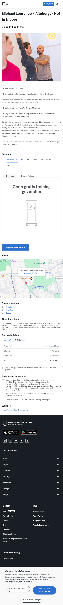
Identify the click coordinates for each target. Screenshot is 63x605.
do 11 (9, 165)
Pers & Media (8, 516)
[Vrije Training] (27, 176)
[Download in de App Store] (11, 433)
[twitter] (16, 440)
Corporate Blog (39, 520)
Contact (6, 520)
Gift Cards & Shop (9, 534)
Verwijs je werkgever (41, 525)
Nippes (8, 313)
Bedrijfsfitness (38, 511)
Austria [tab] (31, 458)
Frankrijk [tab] (31, 476)
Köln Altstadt (10, 307)
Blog (4, 525)
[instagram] (5, 440)
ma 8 (35, 160)
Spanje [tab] (31, 494)
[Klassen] (10, 176)
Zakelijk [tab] (19, 340)
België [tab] (31, 464)
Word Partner (38, 516)
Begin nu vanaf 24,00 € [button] (15, 247)
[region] (31, 586)
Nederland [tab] (31, 482)
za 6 (22, 160)
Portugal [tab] (31, 488)
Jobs (4, 511)
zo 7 (29, 160)
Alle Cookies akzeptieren (44, 590)
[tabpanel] (31, 353)
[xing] (27, 440)
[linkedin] (10, 440)
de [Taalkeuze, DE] (58, 4)
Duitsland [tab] (31, 470)
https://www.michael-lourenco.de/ (15, 410)
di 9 (41, 160)
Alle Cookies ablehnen (19, 589)
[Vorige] (4, 160)
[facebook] (21, 440)
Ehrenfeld (9, 310)
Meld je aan (48, 4)
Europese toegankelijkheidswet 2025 (15, 540)
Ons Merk (6, 530)
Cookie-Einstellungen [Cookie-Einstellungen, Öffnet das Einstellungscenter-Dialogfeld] (31, 600)
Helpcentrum (8, 558)
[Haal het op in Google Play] (29, 433)
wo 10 (48, 160)
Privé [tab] (7, 340)
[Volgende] (59, 160)
